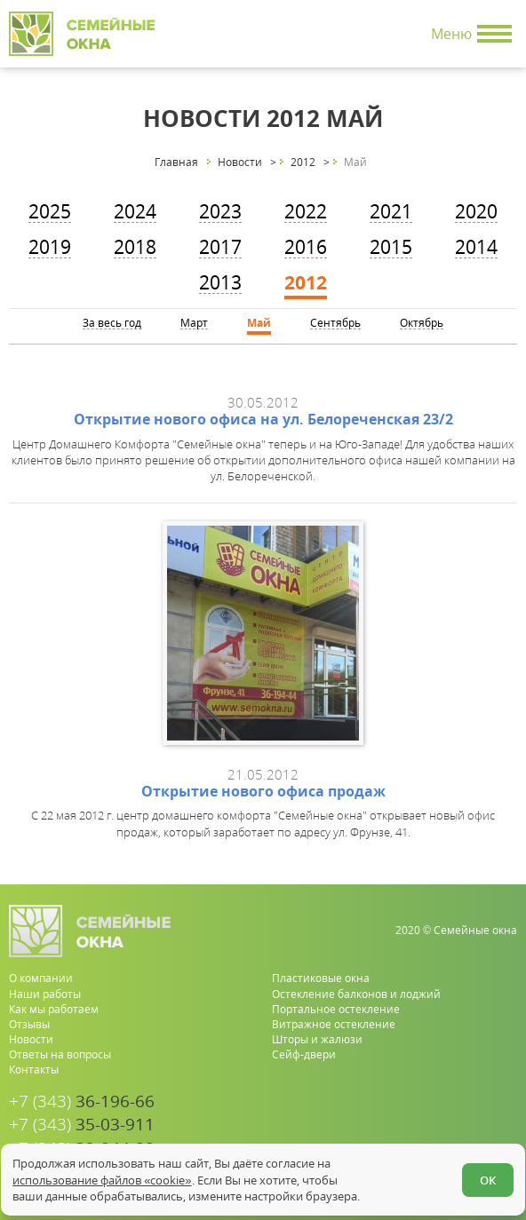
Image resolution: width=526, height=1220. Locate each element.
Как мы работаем (54, 1009)
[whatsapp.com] (448, 1134)
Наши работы (45, 994)
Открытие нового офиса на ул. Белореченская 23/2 (263, 419)
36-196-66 (82, 1101)
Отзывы (29, 1024)
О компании (41, 978)
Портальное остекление (336, 1009)
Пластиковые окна (321, 978)
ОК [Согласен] (488, 1180)
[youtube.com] (477, 1134)
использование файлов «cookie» (101, 1180)
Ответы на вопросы (60, 1054)
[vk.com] (505, 1134)
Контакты (34, 1069)
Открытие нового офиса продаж (263, 791)
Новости (31, 1039)
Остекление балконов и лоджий (356, 994)
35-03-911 (82, 1124)
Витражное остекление (333, 1024)
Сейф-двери (304, 1054)
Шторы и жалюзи (317, 1039)
